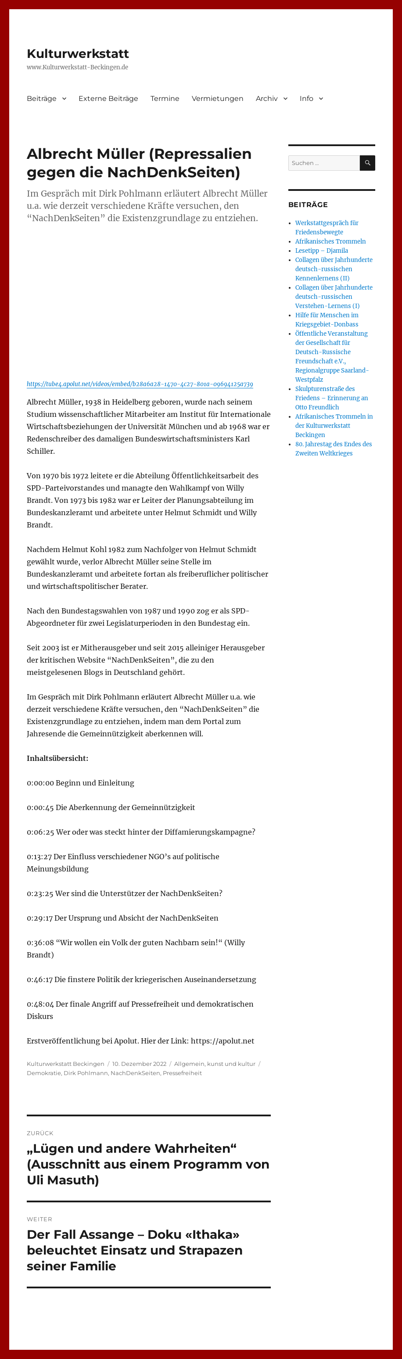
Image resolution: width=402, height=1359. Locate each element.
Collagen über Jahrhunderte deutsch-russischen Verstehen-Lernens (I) (334, 297)
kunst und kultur (231, 1063)
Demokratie (44, 1072)
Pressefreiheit (182, 1072)
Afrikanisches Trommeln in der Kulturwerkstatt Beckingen (334, 426)
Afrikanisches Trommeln (330, 241)
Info (306, 98)
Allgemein (189, 1063)
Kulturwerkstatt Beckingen (65, 1063)
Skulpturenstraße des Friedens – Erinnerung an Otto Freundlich (331, 398)
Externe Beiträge (108, 98)
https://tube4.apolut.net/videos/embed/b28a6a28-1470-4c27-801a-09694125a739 (140, 384)
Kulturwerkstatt (78, 53)
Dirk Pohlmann (86, 1072)
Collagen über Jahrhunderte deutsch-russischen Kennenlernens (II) (334, 269)
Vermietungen (218, 98)
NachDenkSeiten (135, 1072)
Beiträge (42, 98)
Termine (165, 98)
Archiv (267, 98)
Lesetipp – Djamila (321, 251)
